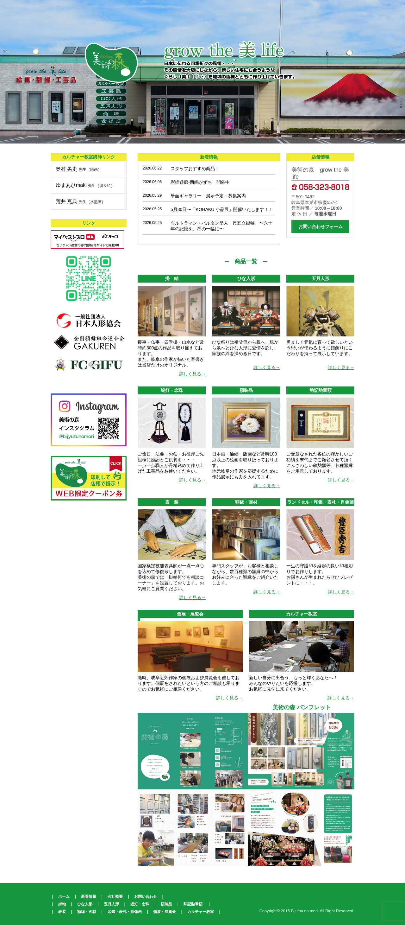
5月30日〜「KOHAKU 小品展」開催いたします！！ (222, 209)
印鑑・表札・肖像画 (125, 911)
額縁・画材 (86, 911)
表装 (62, 911)
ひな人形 (84, 904)
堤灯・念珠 (139, 904)
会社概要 (115, 896)
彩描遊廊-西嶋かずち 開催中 (200, 182)
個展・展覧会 (164, 911)
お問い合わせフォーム (320, 226)
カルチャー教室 (200, 911)
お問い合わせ (145, 896)
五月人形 (111, 904)
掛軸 (62, 904)
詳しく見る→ (192, 373)
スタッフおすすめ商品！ (195, 168)
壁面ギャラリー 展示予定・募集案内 (208, 195)
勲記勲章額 (193, 904)
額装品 (166, 904)
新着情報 (88, 896)
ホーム (64, 896)
